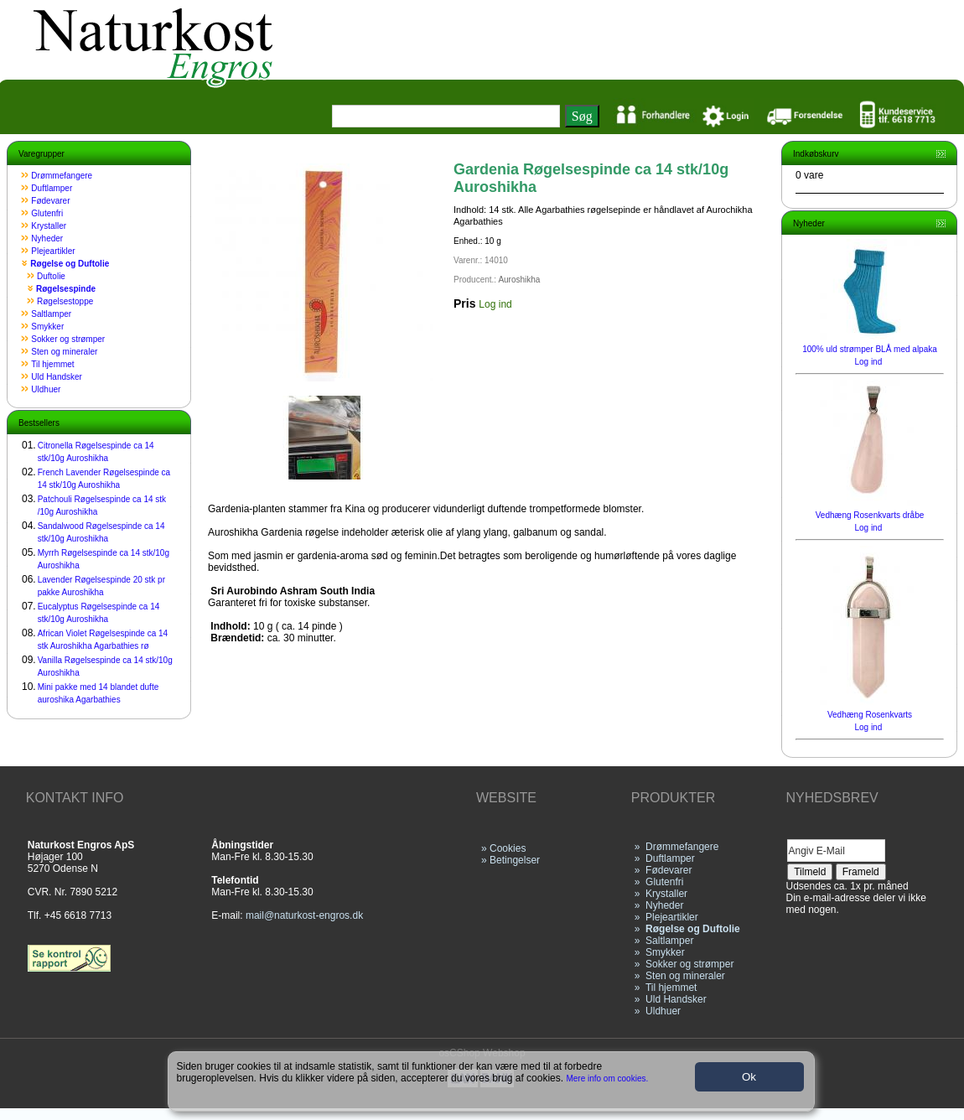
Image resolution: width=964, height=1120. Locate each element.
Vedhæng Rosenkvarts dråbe (870, 515)
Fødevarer (50, 200)
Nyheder (47, 238)
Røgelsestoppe (65, 301)
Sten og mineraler (64, 351)
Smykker (47, 326)
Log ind (495, 304)
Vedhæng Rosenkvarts (869, 714)
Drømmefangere (61, 175)
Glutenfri (47, 213)
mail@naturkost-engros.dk (304, 915)
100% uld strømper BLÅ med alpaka (869, 349)
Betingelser (515, 860)
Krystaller (48, 226)
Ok (749, 1077)
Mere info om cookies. (608, 1078)
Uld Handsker (56, 376)
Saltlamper (51, 314)
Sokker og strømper (68, 339)
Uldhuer (45, 389)
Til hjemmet (52, 364)
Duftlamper (51, 188)
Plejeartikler (53, 251)
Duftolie (51, 276)
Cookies (508, 848)
